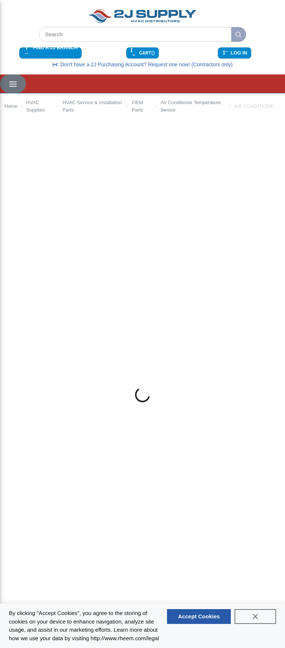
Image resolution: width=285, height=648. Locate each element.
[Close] (255, 616)
